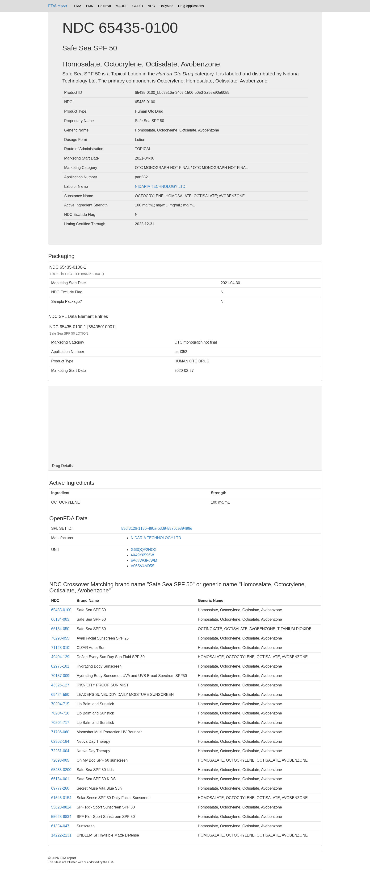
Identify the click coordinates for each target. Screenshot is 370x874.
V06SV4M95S (143, 566)
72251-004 (60, 751)
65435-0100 (61, 610)
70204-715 (60, 704)
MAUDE (122, 6)
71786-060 (60, 732)
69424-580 (60, 695)
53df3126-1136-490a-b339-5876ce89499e (156, 528)
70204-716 (60, 713)
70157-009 (60, 676)
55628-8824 (61, 807)
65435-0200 (61, 770)
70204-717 (60, 723)
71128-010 (60, 648)
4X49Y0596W (142, 555)
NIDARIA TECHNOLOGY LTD (160, 187)
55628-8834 (61, 817)
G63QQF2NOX (143, 550)
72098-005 (60, 760)
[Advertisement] (185, 424)
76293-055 (60, 638)
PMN (89, 6)
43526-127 (60, 685)
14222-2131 (61, 835)
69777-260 (60, 788)
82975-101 (60, 666)
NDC (151, 6)
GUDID (137, 6)
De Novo (104, 6)
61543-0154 (61, 798)
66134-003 (60, 619)
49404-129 (60, 657)
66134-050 (60, 629)
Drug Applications (191, 6)
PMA (77, 6)
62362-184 (60, 741)
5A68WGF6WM (144, 560)
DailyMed (166, 6)
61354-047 (60, 826)
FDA (57, 6)
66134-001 (60, 779)
